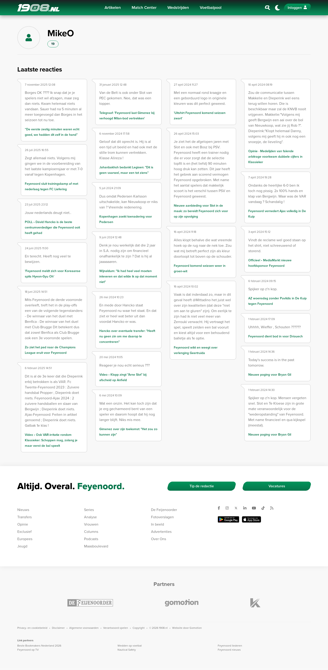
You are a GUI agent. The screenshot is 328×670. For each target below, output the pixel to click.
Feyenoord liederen (230, 646)
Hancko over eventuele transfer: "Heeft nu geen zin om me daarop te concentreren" (127, 336)
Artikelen (113, 7)
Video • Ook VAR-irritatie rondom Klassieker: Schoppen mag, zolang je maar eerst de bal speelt (51, 440)
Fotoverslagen (162, 517)
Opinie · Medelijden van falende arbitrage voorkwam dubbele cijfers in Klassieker (275, 156)
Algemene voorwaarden (84, 628)
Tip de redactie (202, 486)
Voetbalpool (210, 7)
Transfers (24, 517)
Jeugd (22, 546)
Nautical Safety (127, 650)
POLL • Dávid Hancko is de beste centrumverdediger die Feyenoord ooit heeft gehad (52, 227)
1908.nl (38, 7)
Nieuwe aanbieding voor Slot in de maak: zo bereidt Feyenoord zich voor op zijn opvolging (201, 211)
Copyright (139, 628)
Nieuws (23, 509)
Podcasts (91, 539)
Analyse (90, 517)
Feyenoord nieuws (229, 650)
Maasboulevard (96, 546)
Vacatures (277, 486)
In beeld (157, 524)
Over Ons (158, 539)
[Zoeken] (267, 7)
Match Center (144, 7)
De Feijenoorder (164, 509)
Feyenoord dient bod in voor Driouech (275, 336)
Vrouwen (91, 524)
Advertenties (161, 531)
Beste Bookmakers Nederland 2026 (39, 646)
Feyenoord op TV (28, 650)
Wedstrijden (178, 7)
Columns (91, 531)
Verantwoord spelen (115, 628)
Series (89, 509)
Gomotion (196, 628)
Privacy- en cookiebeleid (32, 628)
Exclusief (24, 531)
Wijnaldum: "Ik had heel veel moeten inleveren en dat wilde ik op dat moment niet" (128, 276)
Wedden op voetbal (130, 646)
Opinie (22, 524)
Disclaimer (58, 628)
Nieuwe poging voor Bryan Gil (269, 374)
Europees (24, 539)
